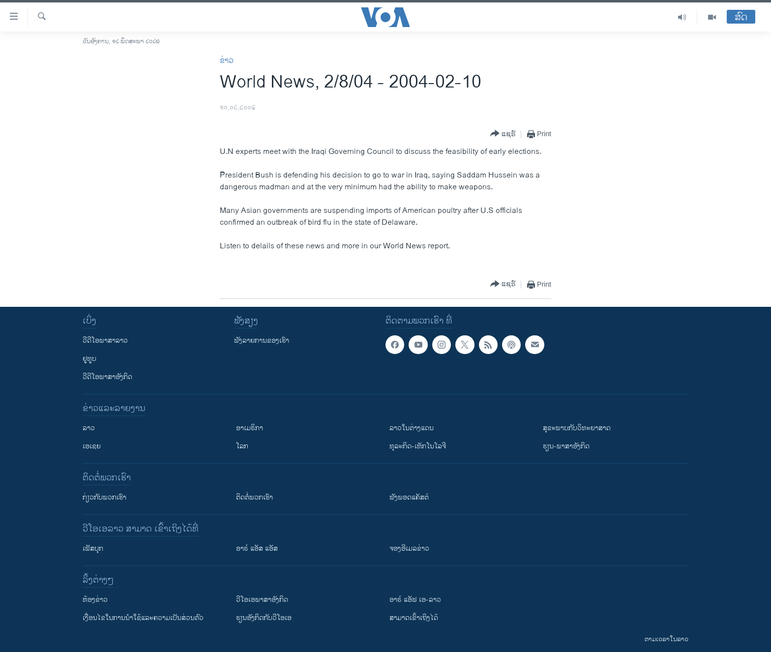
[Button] (503, 134)
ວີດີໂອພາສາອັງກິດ (107, 377)
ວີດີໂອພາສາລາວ (105, 340)
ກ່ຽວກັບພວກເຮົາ (104, 497)
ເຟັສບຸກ (93, 548)
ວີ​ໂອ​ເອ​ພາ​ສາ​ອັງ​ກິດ (262, 599)
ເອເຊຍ (92, 446)
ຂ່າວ (227, 60)
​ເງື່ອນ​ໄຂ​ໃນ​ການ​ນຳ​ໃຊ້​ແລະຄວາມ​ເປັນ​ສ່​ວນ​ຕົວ (143, 618)
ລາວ (89, 428)
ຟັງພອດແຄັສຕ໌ (409, 497)
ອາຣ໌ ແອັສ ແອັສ (257, 548)
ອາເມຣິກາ (249, 428)
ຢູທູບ (89, 359)
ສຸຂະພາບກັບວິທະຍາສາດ (577, 428)
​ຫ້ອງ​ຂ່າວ (95, 599)
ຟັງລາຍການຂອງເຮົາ (261, 340)
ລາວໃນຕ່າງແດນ (411, 428)
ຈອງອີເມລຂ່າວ (409, 548)
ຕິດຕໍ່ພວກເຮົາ (254, 497)
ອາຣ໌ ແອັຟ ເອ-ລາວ (415, 599)
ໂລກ (242, 446)
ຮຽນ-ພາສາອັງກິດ (566, 446)
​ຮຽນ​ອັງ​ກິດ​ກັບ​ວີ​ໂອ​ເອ (264, 618)
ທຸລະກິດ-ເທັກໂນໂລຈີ (417, 446)
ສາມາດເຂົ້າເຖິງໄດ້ (413, 618)
